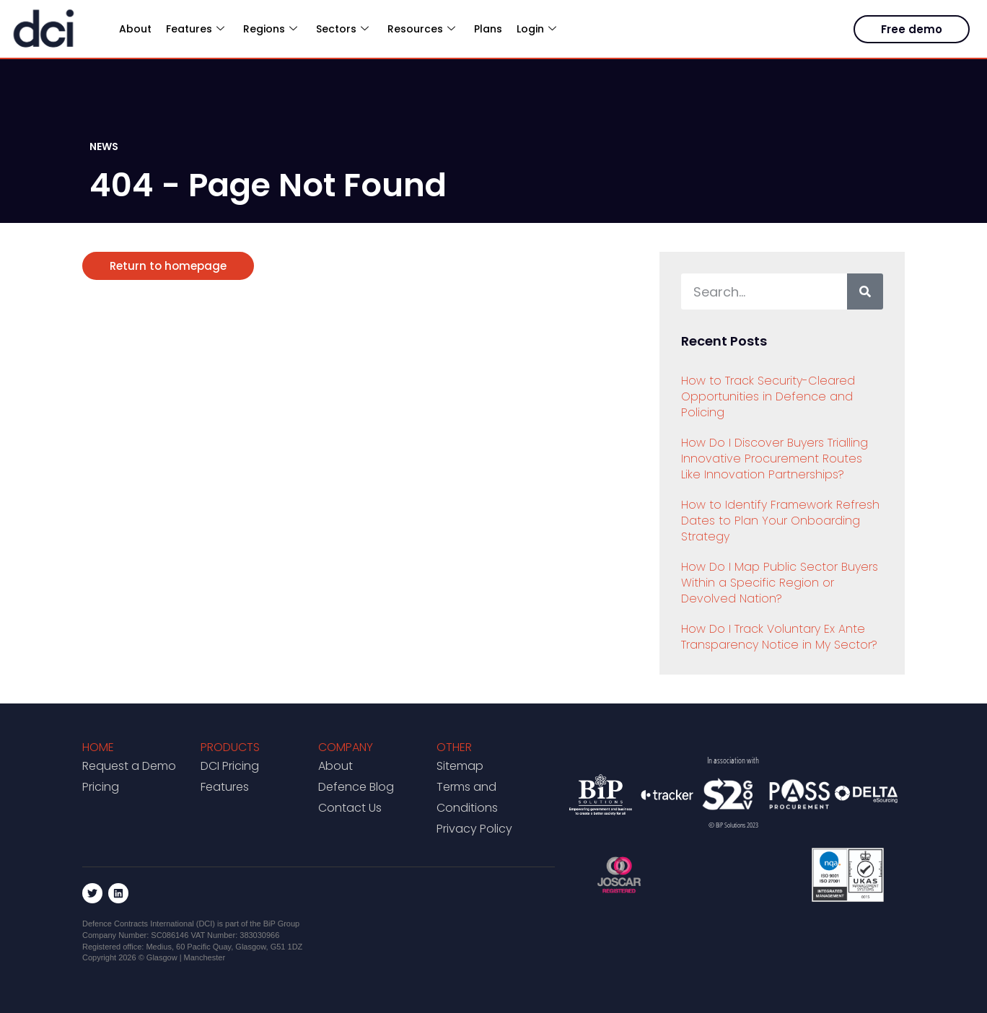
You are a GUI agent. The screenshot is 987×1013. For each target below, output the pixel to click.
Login (536, 29)
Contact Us (350, 807)
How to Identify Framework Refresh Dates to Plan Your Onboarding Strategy (780, 520)
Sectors (342, 29)
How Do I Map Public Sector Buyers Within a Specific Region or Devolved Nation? (779, 582)
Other (454, 747)
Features (195, 29)
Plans (488, 29)
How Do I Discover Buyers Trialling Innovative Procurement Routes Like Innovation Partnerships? (774, 458)
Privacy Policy (474, 828)
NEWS (103, 146)
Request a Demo (129, 766)
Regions (270, 29)
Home (98, 747)
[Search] (865, 291)
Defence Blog (356, 787)
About (135, 29)
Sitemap (460, 766)
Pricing (100, 787)
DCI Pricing (230, 766)
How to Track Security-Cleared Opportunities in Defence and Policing (768, 396)
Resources (421, 29)
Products (230, 747)
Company (345, 747)
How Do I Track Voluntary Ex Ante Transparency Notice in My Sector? (779, 636)
